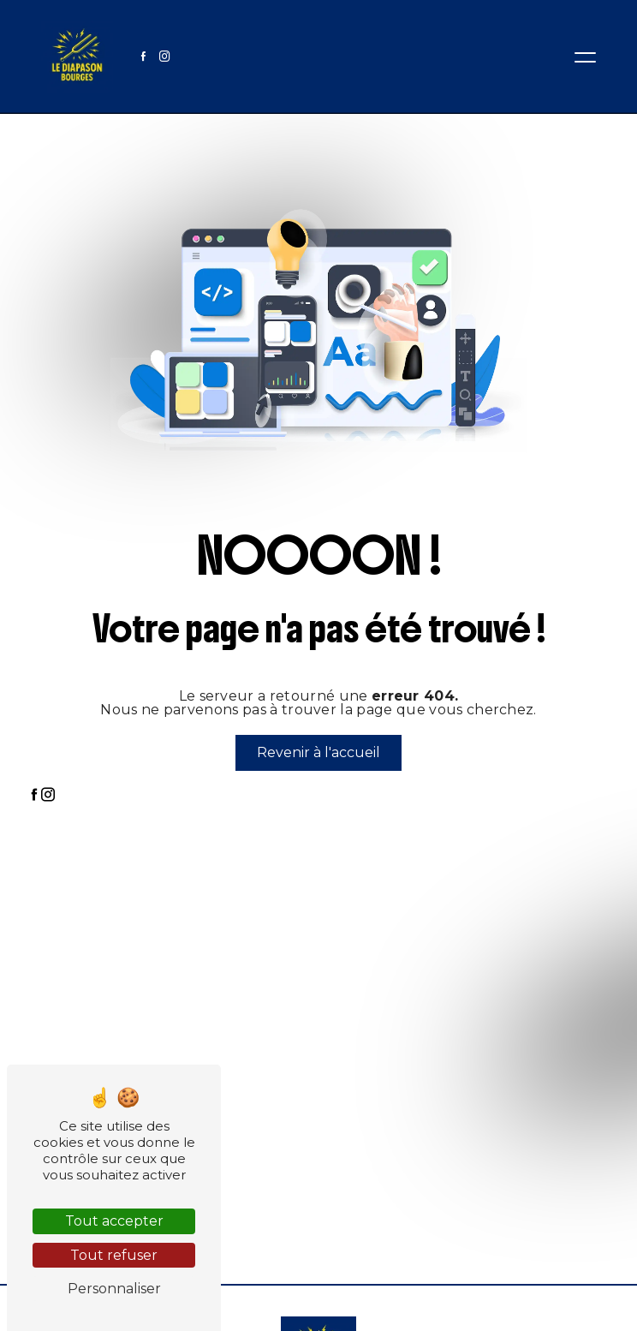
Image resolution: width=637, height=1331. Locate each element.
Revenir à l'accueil (318, 752)
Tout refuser (114, 1255)
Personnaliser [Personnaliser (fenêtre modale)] (114, 1288)
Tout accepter (114, 1221)
